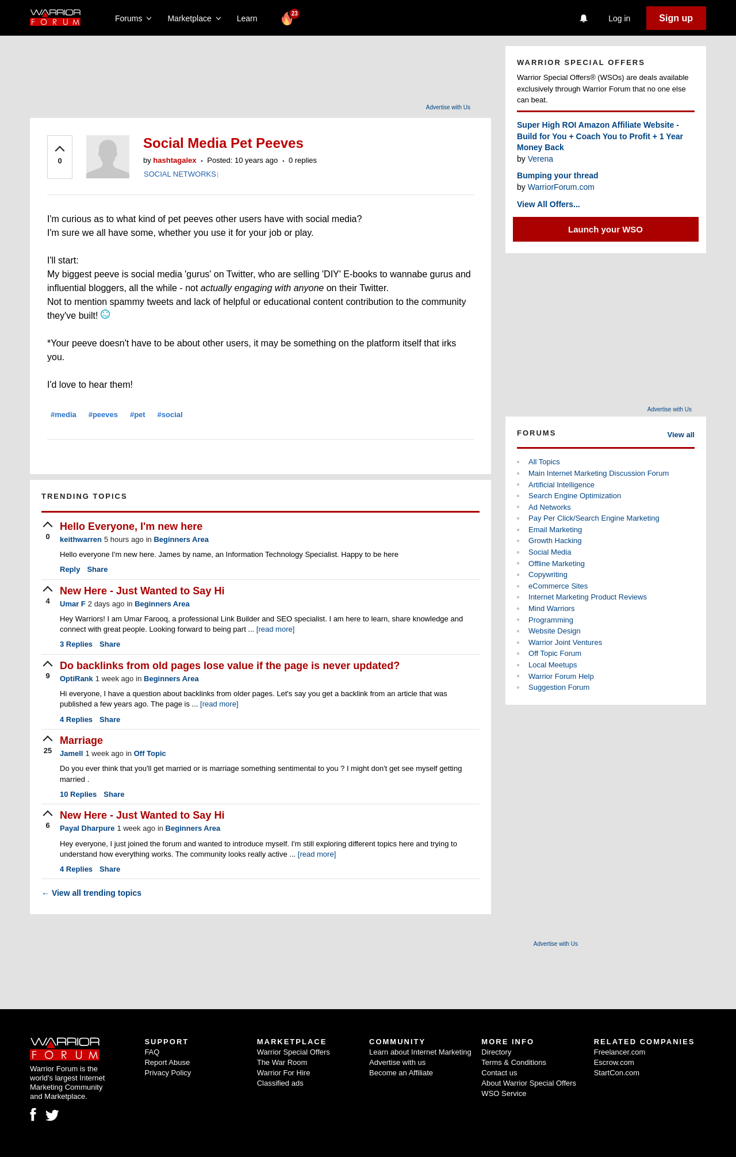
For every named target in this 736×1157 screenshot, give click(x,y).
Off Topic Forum (554, 653)
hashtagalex (174, 160)
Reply (70, 569)
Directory (496, 1052)
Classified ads (280, 1083)
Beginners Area (181, 539)
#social (170, 414)
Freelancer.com (620, 1052)
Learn (250, 18)
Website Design (554, 631)
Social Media (549, 552)
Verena (540, 158)
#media (63, 414)
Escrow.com (614, 1062)
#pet (137, 414)
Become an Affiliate (401, 1072)
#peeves (103, 414)
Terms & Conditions (513, 1062)
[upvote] (59, 156)
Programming (550, 620)
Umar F (73, 603)
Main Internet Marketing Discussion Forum (598, 473)
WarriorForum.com (561, 187)
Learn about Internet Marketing (420, 1052)
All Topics (544, 461)
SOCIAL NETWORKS (180, 174)
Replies (76, 644)
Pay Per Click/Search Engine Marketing (594, 518)
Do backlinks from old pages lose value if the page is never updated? (230, 665)
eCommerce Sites (558, 586)
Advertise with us (397, 1062)
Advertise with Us (448, 107)
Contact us (499, 1072)
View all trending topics (91, 893)
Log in (619, 18)
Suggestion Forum (558, 687)
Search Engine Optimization (574, 495)
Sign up (676, 18)
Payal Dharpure (87, 828)
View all (681, 434)
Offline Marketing (556, 563)
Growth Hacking (554, 540)
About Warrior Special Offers (528, 1083)
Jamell (71, 753)
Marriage (81, 740)
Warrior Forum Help (561, 676)
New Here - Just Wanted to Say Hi (142, 591)
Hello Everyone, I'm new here (131, 526)
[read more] (275, 629)
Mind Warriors (551, 608)
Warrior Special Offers (293, 1052)
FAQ (151, 1052)
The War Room (282, 1062)
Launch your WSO (605, 229)
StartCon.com (616, 1072)
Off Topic (150, 753)
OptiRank (76, 678)
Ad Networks (549, 507)
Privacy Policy (167, 1072)
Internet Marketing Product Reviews (587, 597)
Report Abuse (167, 1062)
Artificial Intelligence (561, 484)
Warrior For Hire (283, 1072)
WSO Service (503, 1093)
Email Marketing (555, 529)
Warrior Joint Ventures (565, 642)
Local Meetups (552, 664)
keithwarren (81, 539)
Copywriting (548, 574)
